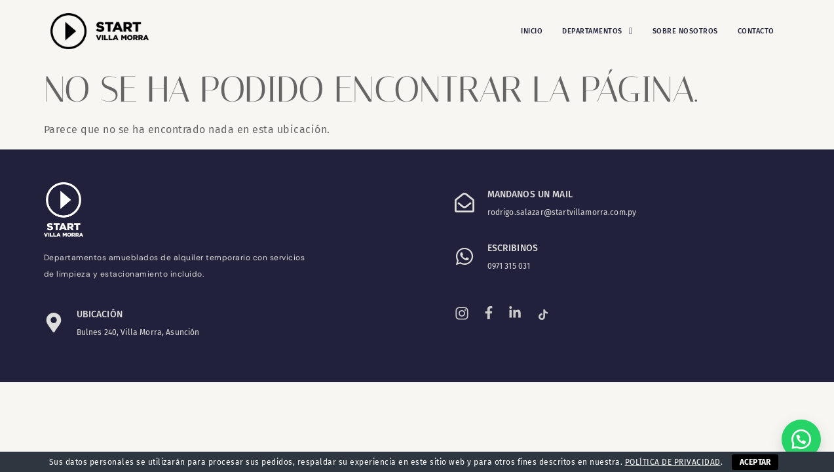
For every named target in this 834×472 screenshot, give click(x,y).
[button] (597, 31)
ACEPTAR (755, 462)
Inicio (531, 31)
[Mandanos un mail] (464, 202)
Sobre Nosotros (685, 31)
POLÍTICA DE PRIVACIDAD (673, 462)
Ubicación (100, 314)
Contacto (756, 31)
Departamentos (597, 31)
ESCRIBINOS (513, 248)
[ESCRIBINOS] (464, 256)
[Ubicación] (54, 322)
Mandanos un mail (530, 194)
